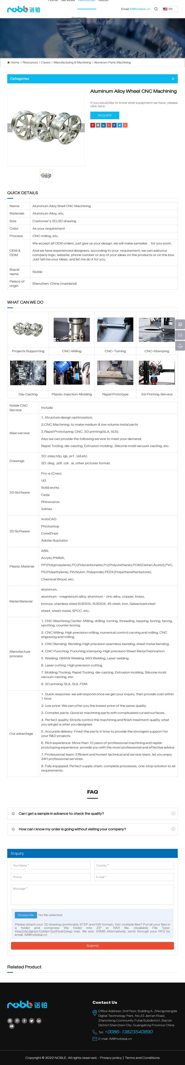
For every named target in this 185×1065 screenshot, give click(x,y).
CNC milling (42, 236)
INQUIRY (105, 115)
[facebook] (24, 1021)
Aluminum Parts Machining (112, 62)
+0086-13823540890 (128, 1031)
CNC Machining (56, 424)
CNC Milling (54, 632)
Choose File (26, 915)
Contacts (79, 18)
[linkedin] (39, 1021)
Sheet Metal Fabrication (145, 651)
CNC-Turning (115, 351)
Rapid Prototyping (58, 431)
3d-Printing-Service (157, 394)
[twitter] (31, 1021)
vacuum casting (149, 446)
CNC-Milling (71, 351)
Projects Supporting (28, 351)
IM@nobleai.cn (35, 935)
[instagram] (10, 1021)
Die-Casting (28, 394)
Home (15, 62)
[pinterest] (17, 1021)
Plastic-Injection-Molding (72, 394)
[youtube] (11, 1026)
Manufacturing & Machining (72, 62)
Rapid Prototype (115, 394)
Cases (45, 62)
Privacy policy (111, 1058)
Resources (30, 62)
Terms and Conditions (142, 1058)
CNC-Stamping (157, 351)
